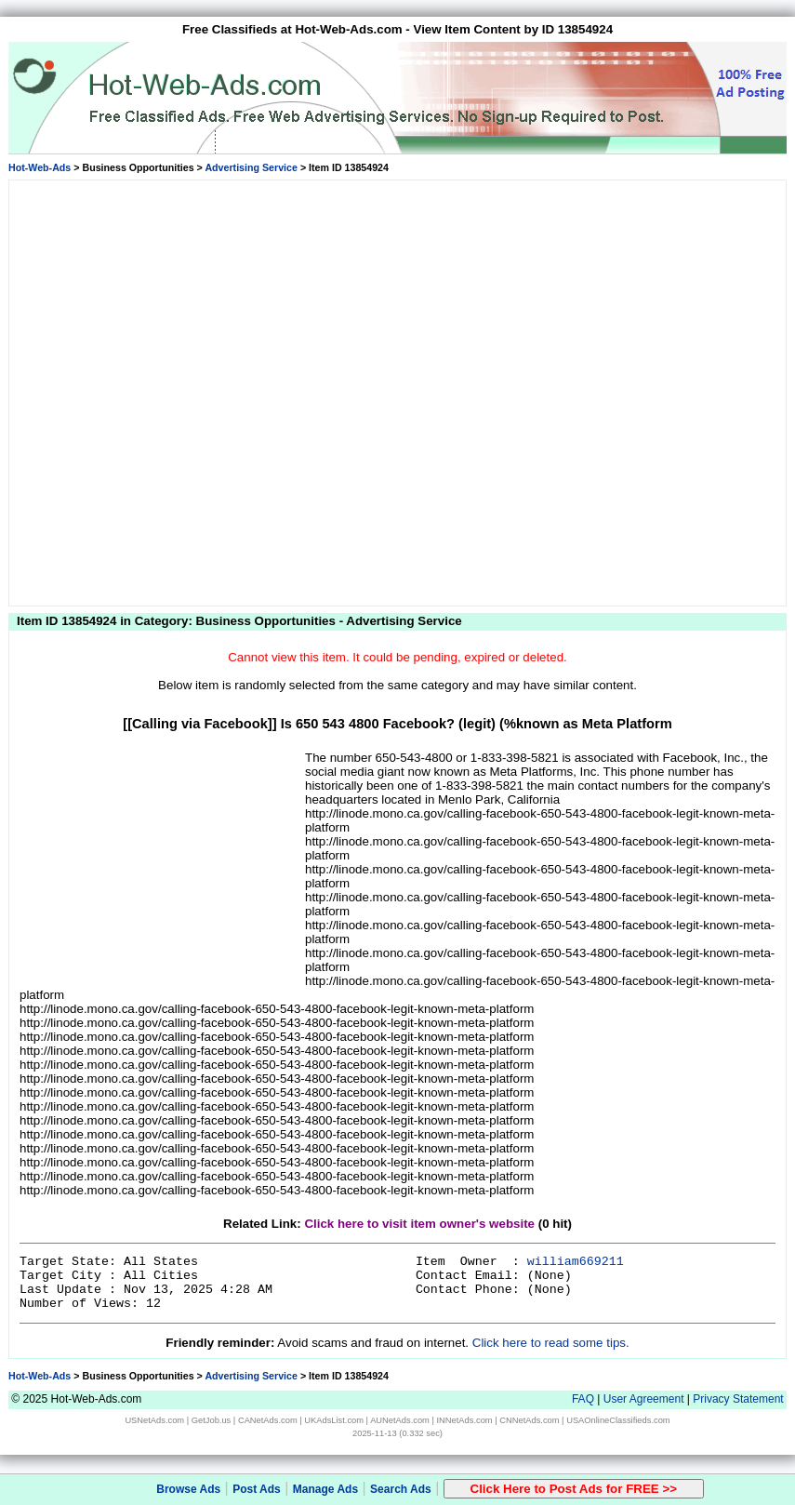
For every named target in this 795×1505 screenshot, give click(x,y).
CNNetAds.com (529, 1420)
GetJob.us (212, 1420)
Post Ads (256, 1489)
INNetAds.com (465, 1420)
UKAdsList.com (334, 1420)
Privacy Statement (738, 1398)
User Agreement (643, 1398)
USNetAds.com (154, 1420)
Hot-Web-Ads (39, 167)
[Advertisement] (204, 389)
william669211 (575, 1262)
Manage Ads (325, 1489)
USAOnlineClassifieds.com (617, 1420)
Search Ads (400, 1489)
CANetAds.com (268, 1420)
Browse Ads (188, 1489)
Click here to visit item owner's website (419, 1224)
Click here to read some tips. (550, 1343)
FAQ (583, 1398)
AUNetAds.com (400, 1420)
